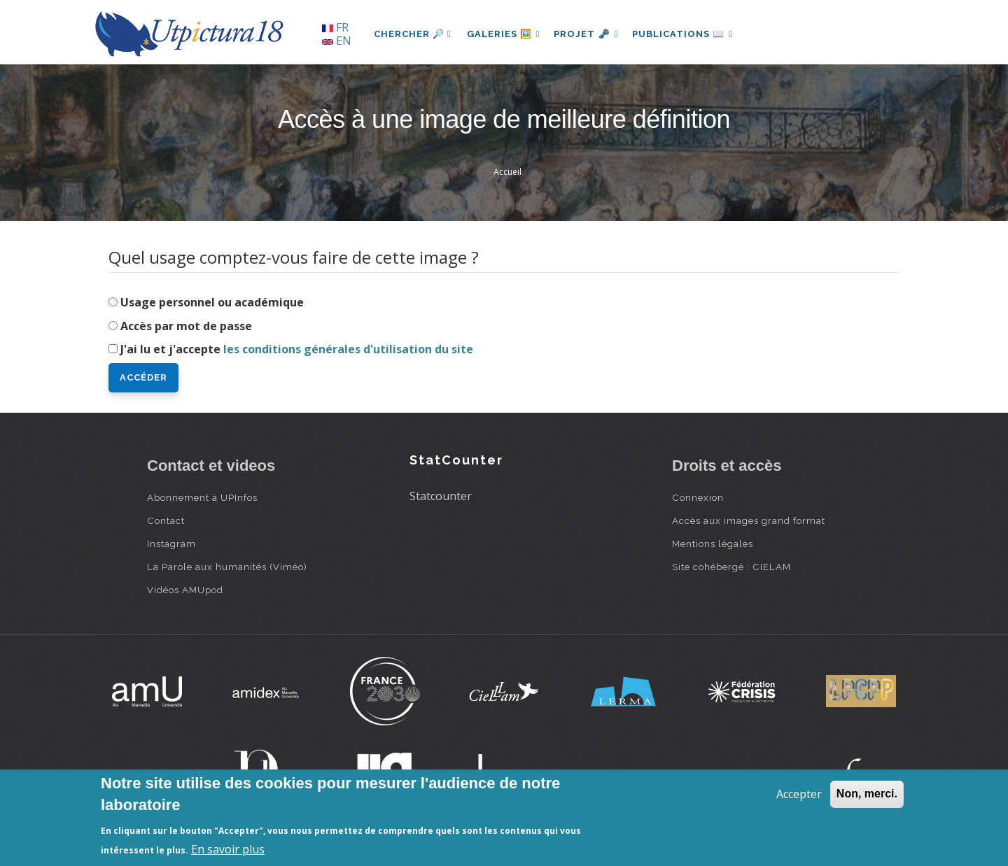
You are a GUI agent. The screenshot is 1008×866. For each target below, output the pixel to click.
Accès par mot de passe (186, 326)
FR (335, 27)
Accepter (799, 794)
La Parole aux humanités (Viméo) (227, 566)
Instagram (171, 543)
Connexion (698, 497)
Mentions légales (712, 543)
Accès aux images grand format (748, 520)
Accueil (507, 172)
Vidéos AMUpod (185, 589)
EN (336, 40)
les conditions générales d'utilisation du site (348, 349)
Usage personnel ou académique (212, 302)
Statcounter (441, 496)
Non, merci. (866, 794)
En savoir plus (228, 849)
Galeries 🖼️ (505, 34)
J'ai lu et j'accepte (296, 349)
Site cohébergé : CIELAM (731, 566)
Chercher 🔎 (412, 34)
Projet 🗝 (591, 34)
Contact (166, 520)
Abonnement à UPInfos (202, 497)
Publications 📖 (690, 34)
